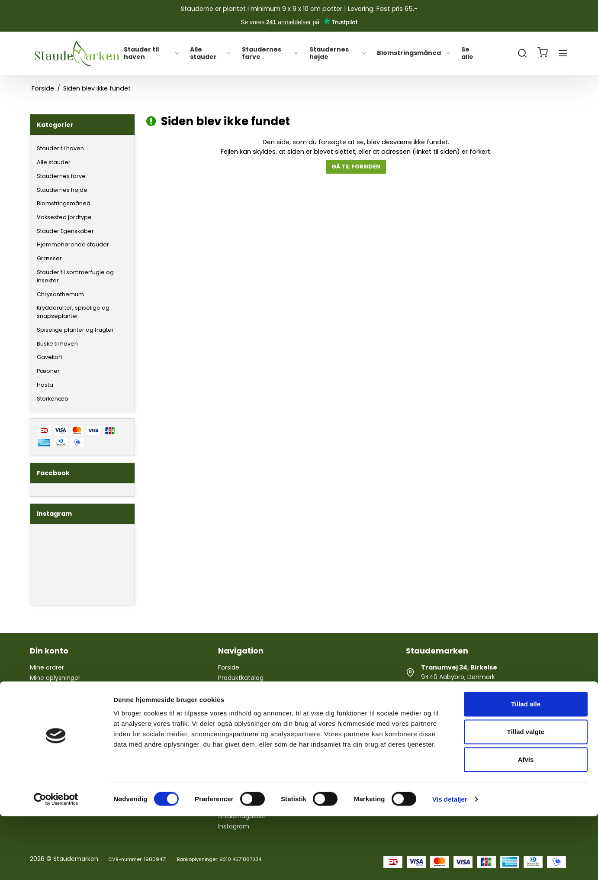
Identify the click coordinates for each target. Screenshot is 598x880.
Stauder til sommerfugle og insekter (75, 276)
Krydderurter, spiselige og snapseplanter (73, 312)
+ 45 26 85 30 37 (446, 700)
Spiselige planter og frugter (75, 329)
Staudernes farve (270, 53)
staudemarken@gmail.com (462, 724)
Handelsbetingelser (247, 741)
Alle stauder (210, 53)
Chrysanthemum (60, 294)
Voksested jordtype (64, 217)
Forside (228, 667)
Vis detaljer (449, 863)
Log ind (40, 688)
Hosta (45, 384)
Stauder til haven (152, 53)
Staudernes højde (338, 53)
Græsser (49, 258)
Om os (228, 720)
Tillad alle (525, 767)
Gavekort (49, 357)
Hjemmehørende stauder (73, 244)
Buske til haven (57, 343)
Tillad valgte (525, 795)
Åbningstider (237, 709)
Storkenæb (52, 398)
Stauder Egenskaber (65, 231)
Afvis (526, 823)
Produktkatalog (241, 677)
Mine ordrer (47, 667)
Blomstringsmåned (414, 53)
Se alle (467, 53)
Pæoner (48, 371)
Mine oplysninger (55, 677)
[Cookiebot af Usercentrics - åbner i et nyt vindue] (56, 863)
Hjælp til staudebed (247, 688)
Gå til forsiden (355, 166)
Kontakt (229, 731)
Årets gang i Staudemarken (259, 699)
